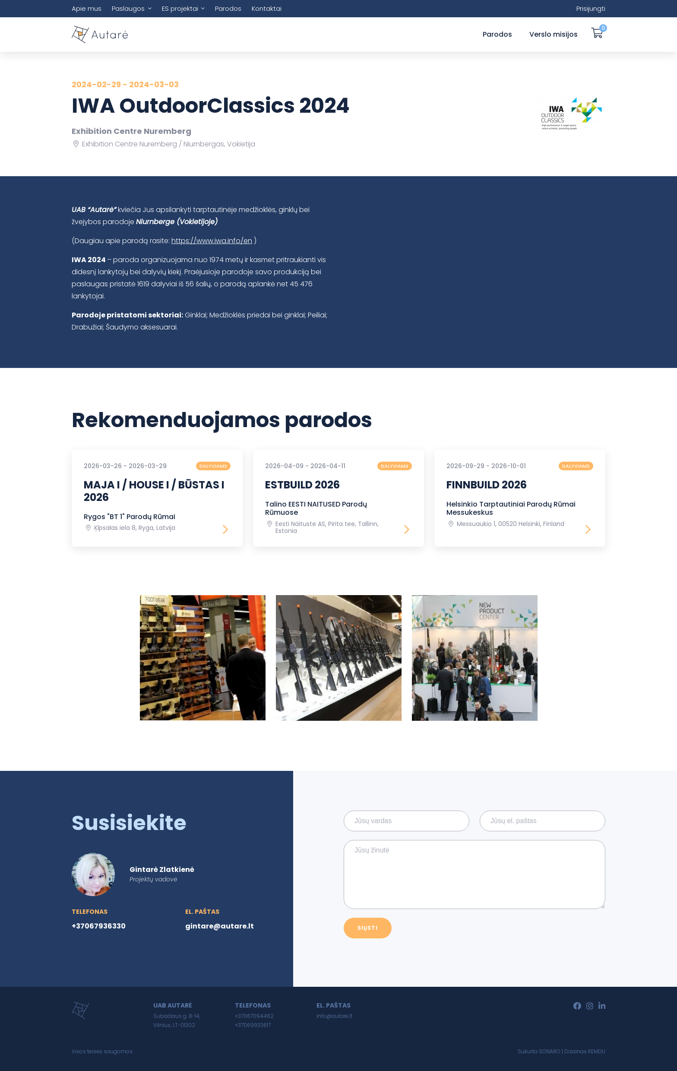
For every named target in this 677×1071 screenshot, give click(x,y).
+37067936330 (99, 926)
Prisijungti (590, 8)
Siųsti (367, 928)
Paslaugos (128, 8)
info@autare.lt (334, 1016)
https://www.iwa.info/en (211, 241)
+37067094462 (254, 1016)
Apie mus (86, 8)
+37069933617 (253, 1025)
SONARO (549, 1051)
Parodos (228, 8)
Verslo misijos (553, 34)
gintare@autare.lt (219, 926)
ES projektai (180, 8)
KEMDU (596, 1051)
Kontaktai (267, 8)
